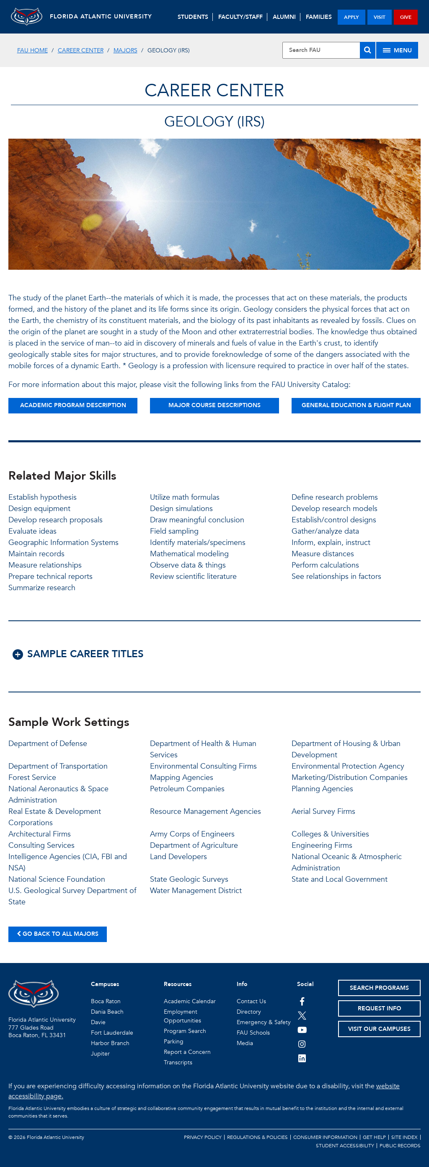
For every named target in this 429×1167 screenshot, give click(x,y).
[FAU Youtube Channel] (302, 1029)
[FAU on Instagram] (302, 1044)
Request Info (379, 1008)
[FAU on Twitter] (302, 1015)
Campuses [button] (105, 984)
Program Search (185, 1031)
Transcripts (178, 1062)
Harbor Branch (110, 1043)
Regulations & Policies (257, 1137)
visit (379, 17)
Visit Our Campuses (379, 1029)
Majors (125, 50)
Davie (98, 1022)
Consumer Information (325, 1137)
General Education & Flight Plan (356, 405)
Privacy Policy (203, 1137)
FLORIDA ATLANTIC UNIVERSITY (104, 17)
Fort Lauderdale (112, 1033)
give (405, 17)
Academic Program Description (73, 405)
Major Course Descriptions (214, 405)
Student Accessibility (345, 1145)
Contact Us (251, 1001)
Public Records (400, 1145)
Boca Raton (106, 1001)
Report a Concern (187, 1052)
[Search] (367, 50)
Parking (173, 1042)
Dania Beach (107, 1012)
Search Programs (379, 988)
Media (245, 1043)
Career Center (80, 50)
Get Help (374, 1137)
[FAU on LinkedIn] (302, 1058)
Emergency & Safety (264, 1022)
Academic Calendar (190, 1001)
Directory (249, 1012)
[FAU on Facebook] (302, 1001)
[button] (214, 658)
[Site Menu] (397, 50)
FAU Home (32, 50)
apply (351, 17)
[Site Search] (328, 50)
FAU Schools (253, 1033)
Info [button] (242, 984)
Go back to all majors (57, 934)
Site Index (404, 1137)
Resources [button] (177, 984)
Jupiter (100, 1054)
